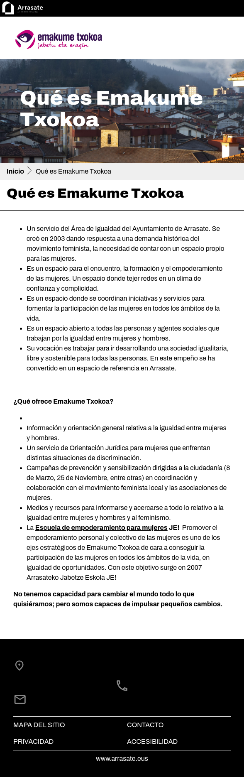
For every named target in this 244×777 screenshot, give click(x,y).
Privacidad (33, 741)
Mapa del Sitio (39, 724)
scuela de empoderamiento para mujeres (104, 527)
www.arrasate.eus (122, 758)
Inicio (15, 171)
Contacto (145, 724)
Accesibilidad (152, 741)
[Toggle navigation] (225, 39)
